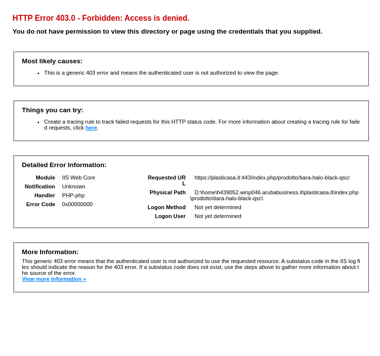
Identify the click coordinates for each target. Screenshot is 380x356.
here (91, 128)
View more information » (54, 279)
